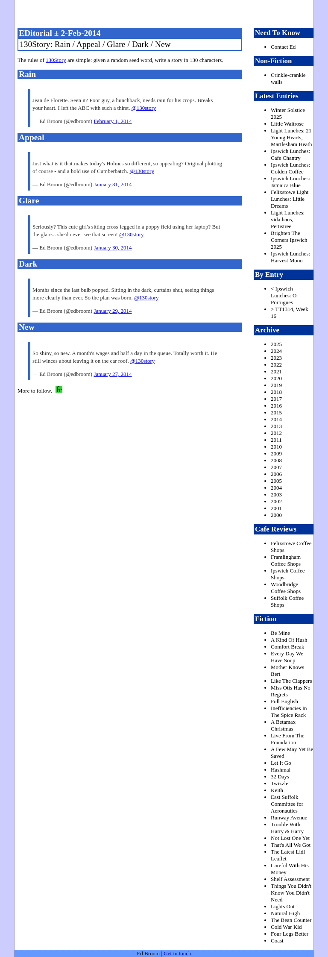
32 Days (280, 776)
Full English (284, 701)
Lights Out (283, 906)
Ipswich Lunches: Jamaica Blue (290, 181)
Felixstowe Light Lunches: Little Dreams (289, 199)
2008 (276, 460)
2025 (276, 344)
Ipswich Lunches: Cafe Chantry (290, 154)
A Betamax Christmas (283, 725)
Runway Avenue (289, 817)
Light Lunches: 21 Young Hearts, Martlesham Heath (291, 137)
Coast (277, 940)
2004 (276, 487)
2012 (276, 433)
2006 (276, 474)
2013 (276, 426)
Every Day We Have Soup (287, 656)
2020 (276, 378)
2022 (276, 364)
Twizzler (280, 783)
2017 (276, 399)
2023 (276, 358)
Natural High (285, 913)
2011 (276, 440)
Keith (277, 790)
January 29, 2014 (113, 311)
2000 (276, 515)
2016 (276, 405)
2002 (276, 501)
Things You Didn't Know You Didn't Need (291, 893)
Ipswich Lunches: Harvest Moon (290, 257)
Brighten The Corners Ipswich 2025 (289, 240)
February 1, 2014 (113, 121)
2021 (276, 371)
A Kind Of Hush (289, 640)
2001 (276, 508)
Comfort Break (287, 646)
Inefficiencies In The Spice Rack (289, 711)
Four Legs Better (289, 934)
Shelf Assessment (290, 879)
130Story (56, 60)
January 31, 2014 (113, 184)
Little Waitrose (287, 123)
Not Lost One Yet (290, 838)
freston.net (166, 13)
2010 (276, 446)
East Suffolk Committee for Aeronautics (287, 804)
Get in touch (177, 953)
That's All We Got (290, 845)
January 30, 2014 (113, 247)
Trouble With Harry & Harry (287, 827)
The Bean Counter (291, 920)
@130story (144, 108)
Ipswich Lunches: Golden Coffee (290, 168)
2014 (276, 419)
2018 (276, 392)
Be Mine (280, 633)
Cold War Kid (286, 927)
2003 (276, 494)
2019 (276, 385)
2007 (276, 467)
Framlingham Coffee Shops (286, 560)
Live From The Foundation (287, 739)
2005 (276, 481)
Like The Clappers (291, 681)
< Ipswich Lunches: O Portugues (283, 295)
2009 (276, 453)
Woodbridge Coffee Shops (286, 587)
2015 (276, 412)
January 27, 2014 (113, 374)
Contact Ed (283, 47)
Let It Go (281, 763)
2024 (276, 351)
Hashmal (280, 769)
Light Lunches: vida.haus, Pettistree (288, 219)
